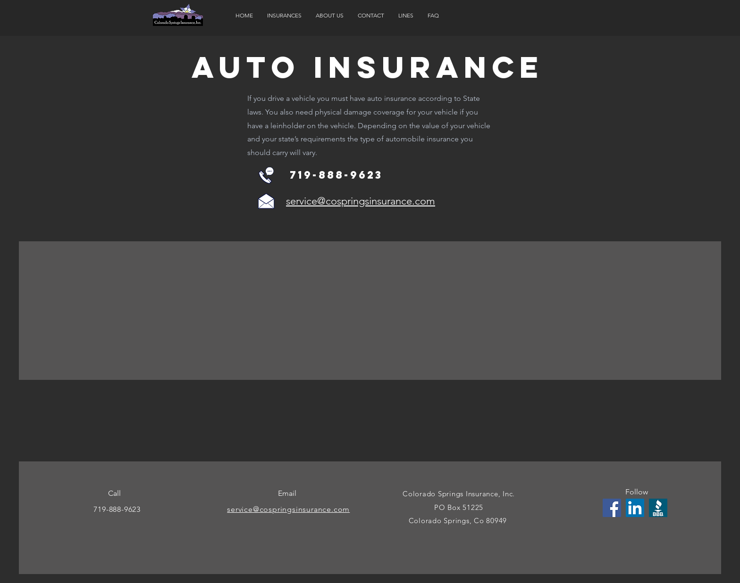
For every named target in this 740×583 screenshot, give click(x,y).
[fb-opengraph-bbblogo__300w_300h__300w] (658, 508)
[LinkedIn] (635, 508)
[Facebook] (612, 508)
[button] (284, 15)
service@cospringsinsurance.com (360, 201)
